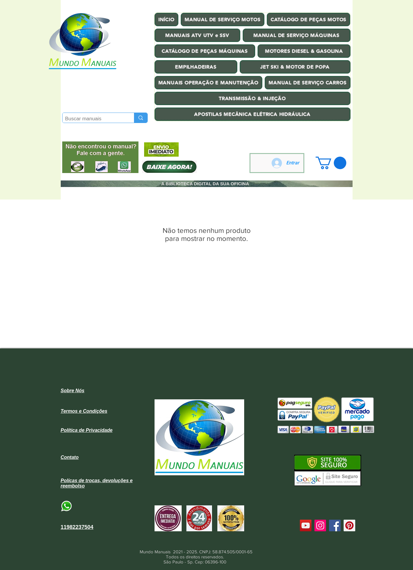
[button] (331, 163)
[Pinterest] (349, 525)
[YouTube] (305, 525)
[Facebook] (335, 525)
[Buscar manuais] (93, 119)
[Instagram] (320, 525)
